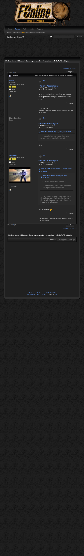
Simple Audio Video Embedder (37, 294)
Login (32, 29)
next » (73, 69)
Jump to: (53, 239)
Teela (11, 80)
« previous (67, 69)
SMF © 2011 (40, 292)
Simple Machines (50, 292)
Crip (56, 294)
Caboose (13, 155)
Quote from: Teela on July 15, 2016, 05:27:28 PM (55, 132)
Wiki (24, 29)
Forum (17, 29)
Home (10, 29)
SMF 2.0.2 (31, 292)
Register (40, 29)
